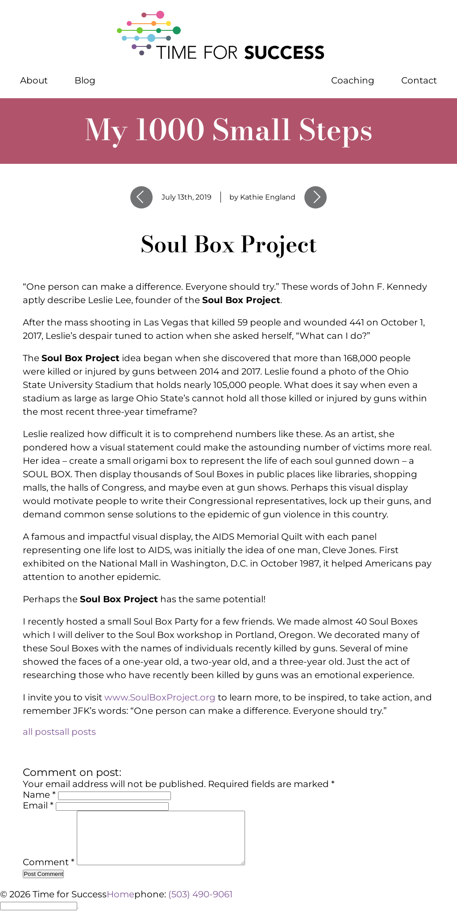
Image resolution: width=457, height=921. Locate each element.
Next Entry (315, 197)
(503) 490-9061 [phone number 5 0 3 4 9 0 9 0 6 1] (200, 894)
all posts (59, 731)
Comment (49, 872)
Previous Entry (141, 197)
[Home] (228, 36)
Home (120, 894)
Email (38, 805)
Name (39, 794)
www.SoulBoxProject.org (160, 697)
